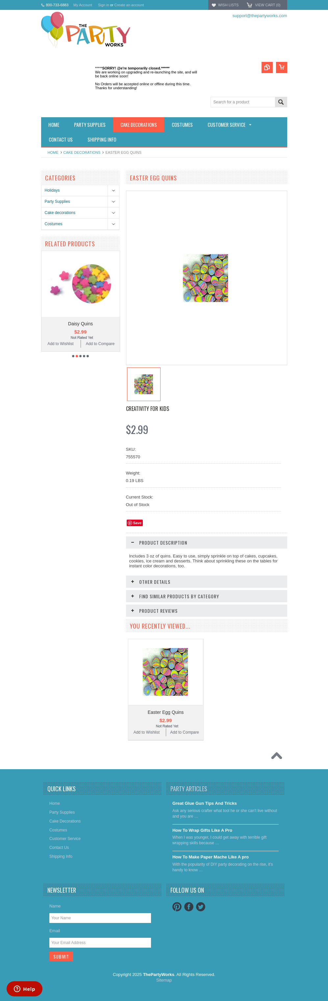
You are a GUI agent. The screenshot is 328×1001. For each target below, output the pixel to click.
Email (54, 930)
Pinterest (177, 906)
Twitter (200, 906)
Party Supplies (57, 201)
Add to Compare (100, 343)
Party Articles (188, 788)
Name (55, 906)
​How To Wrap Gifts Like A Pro (202, 830)
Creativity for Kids (147, 409)
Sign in (103, 5)
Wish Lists (228, 5)
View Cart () (267, 5)
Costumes (54, 224)
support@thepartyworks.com (260, 15)
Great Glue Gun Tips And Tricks (204, 803)
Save (137, 523)
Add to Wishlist (60, 343)
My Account (82, 5)
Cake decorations (82, 152)
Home (53, 152)
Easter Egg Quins (166, 712)
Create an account (129, 5)
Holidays (52, 190)
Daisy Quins (80, 323)
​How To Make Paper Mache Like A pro (210, 856)
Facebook (188, 906)
